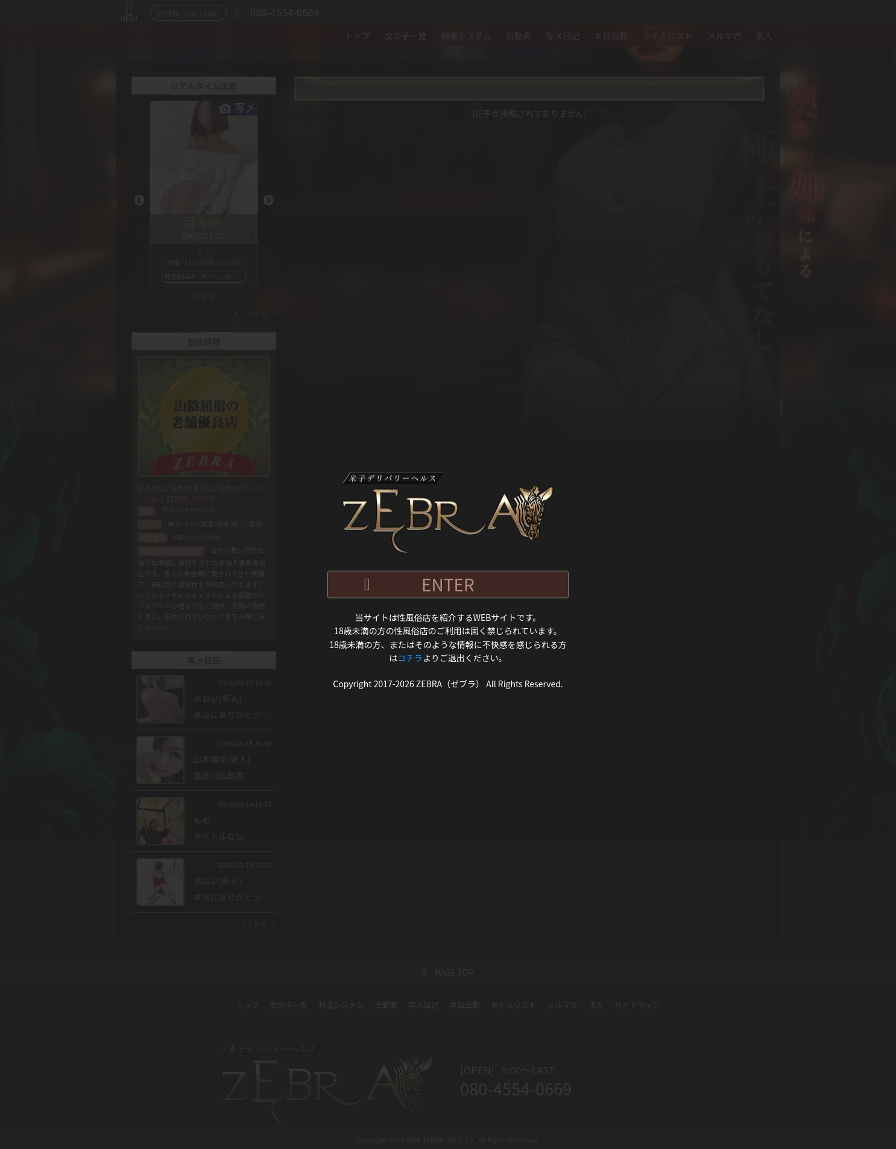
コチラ (410, 658)
